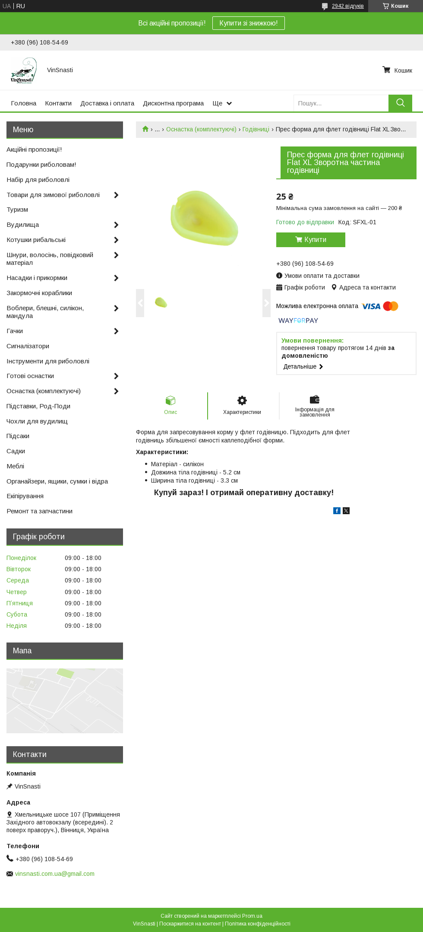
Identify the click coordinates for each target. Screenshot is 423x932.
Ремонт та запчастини (39, 511)
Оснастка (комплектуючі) (201, 129)
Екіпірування (25, 495)
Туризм (17, 209)
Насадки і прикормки (36, 277)
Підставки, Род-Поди (38, 406)
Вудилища (22, 224)
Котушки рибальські (36, 239)
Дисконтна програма (173, 103)
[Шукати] (400, 103)
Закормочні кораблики (39, 292)
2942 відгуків (348, 6)
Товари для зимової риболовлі (53, 194)
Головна (23, 103)
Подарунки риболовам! (41, 164)
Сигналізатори (27, 346)
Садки (15, 451)
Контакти (58, 103)
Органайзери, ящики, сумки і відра (57, 481)
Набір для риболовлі (37, 179)
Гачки (14, 330)
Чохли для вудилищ (37, 421)
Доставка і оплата (107, 103)
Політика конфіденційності (257, 924)
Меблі (15, 466)
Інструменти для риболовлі (47, 361)
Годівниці (256, 129)
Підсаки (17, 435)
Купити (315, 239)
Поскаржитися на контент (190, 924)
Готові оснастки (30, 375)
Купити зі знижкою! (248, 23)
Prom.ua (252, 916)
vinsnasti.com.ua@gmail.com (55, 873)
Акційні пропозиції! (34, 149)
